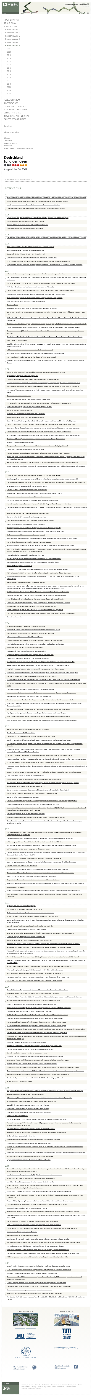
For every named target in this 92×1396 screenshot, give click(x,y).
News (31, 1385)
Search (38, 1388)
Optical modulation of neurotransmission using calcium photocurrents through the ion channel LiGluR (38, 790)
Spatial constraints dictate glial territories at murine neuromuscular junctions (30, 913)
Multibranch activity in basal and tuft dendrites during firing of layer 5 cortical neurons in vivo (35, 762)
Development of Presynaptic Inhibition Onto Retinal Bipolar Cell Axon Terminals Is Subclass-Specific (38, 1239)
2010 (9, 84)
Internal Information (11, 132)
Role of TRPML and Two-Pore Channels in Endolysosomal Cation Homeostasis (31, 876)
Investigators (11, 103)
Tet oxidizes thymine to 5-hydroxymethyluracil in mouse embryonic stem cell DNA (32, 676)
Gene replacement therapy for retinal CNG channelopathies (25, 775)
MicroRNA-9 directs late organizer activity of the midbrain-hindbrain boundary (31, 1182)
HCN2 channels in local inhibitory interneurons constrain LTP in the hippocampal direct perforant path (38, 977)
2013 (9, 74)
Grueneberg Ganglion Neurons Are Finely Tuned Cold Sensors (26, 1042)
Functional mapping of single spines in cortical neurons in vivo (26, 937)
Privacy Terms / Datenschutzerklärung (18, 148)
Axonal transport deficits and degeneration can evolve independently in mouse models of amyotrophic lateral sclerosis (43, 890)
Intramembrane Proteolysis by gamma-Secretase (22, 1232)
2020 (9, 52)
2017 (9, 62)
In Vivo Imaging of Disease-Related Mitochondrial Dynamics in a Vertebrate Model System (35, 842)
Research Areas (12, 100)
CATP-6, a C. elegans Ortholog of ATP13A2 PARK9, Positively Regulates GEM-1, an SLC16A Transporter (39, 755)
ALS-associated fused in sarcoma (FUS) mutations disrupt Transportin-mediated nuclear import (36, 1022)
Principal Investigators (69, 1385)
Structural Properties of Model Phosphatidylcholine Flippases (26, 814)
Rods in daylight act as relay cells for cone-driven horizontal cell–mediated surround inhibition (35, 644)
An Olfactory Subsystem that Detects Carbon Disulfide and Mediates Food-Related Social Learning (37, 1015)
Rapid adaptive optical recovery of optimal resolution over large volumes (29, 696)
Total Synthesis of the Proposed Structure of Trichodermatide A (26, 651)
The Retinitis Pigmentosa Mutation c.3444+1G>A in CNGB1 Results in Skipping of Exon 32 (35, 1078)
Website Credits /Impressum (10, 145)
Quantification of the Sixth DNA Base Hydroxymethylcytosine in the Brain (29, 1011)
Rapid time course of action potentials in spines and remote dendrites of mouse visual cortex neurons (38, 1074)
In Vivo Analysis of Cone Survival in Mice (19, 1081)
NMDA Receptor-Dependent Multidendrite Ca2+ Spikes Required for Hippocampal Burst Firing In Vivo (38, 709)
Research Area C (12, 36)
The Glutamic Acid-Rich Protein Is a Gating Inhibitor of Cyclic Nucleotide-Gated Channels (34, 980)
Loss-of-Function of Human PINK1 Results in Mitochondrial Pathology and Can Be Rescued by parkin (38, 1266)
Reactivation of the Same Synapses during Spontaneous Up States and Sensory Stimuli (34, 779)
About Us (37, 1385)
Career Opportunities (15, 119)
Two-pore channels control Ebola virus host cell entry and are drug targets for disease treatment (36, 595)
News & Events (11, 20)
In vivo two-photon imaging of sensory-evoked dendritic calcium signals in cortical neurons (35, 973)
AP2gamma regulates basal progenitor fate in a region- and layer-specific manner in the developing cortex (39, 1098)
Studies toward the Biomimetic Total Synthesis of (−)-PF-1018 (26, 786)
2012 (9, 78)
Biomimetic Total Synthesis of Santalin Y (19, 566)
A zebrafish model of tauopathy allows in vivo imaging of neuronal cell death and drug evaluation (36, 1132)
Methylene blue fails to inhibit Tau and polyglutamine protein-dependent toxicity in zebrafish (35, 1056)
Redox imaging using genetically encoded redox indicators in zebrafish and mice (31, 606)
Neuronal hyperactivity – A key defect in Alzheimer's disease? (26, 582)
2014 (9, 71)
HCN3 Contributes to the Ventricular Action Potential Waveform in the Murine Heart (32, 916)
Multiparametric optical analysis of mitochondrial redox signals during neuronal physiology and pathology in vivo (41, 693)
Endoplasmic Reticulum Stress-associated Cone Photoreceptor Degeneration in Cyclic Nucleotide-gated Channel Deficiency (45, 883)
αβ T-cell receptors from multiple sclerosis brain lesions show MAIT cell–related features (34, 559)
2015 (9, 68)
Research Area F (12, 45)
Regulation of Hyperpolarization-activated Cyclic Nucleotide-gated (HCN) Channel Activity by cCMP (37, 869)
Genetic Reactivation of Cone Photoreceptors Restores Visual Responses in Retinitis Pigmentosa (37, 1033)
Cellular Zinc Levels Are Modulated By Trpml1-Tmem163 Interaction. (28, 658)
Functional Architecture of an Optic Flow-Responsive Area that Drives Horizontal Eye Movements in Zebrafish (40, 700)
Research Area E (12, 42)
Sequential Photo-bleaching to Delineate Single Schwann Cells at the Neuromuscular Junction (36, 817)
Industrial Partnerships (16, 116)
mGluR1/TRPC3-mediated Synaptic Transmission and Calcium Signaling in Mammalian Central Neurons (39, 966)
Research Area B (12, 33)
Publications (10, 26)
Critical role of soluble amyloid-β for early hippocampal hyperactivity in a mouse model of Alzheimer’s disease (40, 873)
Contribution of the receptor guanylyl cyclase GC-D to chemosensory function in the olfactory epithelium (39, 1286)
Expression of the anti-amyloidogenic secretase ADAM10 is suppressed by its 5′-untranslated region (37, 1060)
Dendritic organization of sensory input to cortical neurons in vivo (27, 1053)
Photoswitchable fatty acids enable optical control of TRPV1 (25, 555)
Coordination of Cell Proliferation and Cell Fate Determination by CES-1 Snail (31, 736)
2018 (9, 58)
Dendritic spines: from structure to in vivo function (22, 865)
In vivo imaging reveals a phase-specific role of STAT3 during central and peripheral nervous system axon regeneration (43, 944)
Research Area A (12, 29)
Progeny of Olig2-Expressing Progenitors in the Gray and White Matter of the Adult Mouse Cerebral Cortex (40, 1201)
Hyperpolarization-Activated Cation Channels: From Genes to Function (28, 1160)
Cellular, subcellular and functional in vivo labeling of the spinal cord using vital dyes (33, 804)
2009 (9, 87)
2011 (9, 81)
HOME (4, 13)
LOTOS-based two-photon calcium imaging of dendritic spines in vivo (28, 849)
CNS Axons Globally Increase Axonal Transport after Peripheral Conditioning (30, 689)
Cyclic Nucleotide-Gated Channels (17, 1116)
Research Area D (12, 39)
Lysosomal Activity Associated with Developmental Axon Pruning (27, 1208)
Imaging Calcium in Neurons (15, 887)
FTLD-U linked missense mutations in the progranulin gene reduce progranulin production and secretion (39, 1269)
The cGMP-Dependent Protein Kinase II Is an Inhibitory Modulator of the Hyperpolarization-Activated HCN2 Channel (43, 957)
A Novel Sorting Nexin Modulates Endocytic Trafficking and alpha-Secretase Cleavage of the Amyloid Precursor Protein (43, 1242)
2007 (9, 94)
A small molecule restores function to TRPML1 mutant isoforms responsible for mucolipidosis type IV (38, 665)
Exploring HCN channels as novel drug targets (21, 906)
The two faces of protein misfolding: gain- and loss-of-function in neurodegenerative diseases (35, 1246)
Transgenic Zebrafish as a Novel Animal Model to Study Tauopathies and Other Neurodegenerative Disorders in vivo (43, 1067)
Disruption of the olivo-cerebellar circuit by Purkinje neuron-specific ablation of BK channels (35, 1018)
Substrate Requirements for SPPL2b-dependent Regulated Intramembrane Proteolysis (33, 1139)
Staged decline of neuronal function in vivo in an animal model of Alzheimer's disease (33, 880)
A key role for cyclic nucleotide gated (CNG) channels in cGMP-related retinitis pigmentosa (35, 970)
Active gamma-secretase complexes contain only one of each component (29, 1290)
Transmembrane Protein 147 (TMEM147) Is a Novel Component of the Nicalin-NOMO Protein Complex (39, 1008)
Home (7, 179)
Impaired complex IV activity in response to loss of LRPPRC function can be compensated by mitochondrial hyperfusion (44, 772)
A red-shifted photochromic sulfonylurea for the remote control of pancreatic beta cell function (35, 599)
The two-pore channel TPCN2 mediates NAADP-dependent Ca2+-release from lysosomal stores (36, 1119)
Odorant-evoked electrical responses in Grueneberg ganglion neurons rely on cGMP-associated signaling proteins (42, 800)
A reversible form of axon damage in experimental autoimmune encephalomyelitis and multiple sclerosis (39, 947)
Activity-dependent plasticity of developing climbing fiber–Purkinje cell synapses (31, 1101)
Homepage (24, 1385)
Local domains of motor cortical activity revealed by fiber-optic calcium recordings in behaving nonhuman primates (42, 720)
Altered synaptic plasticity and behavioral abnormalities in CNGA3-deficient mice (31, 1004)
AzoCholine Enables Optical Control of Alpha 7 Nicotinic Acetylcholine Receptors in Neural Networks (38, 592)
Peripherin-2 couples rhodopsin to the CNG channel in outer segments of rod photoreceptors (35, 669)
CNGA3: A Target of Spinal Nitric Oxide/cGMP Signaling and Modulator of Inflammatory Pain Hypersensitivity (40, 933)
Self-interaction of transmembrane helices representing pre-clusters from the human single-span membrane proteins (43, 783)
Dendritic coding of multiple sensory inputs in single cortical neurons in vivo (30, 926)
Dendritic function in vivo (14, 617)
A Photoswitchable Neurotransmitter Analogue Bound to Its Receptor (28, 729)
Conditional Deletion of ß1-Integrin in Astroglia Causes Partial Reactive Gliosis (31, 1129)
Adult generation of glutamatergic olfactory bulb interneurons (25, 1094)
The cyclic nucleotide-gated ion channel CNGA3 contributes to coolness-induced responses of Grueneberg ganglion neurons (45, 1071)
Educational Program (15, 109)
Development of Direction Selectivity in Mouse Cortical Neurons (26, 929)
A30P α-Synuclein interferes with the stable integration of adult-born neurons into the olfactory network (38, 716)
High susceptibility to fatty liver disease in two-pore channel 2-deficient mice (30, 655)
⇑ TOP (6, 1383)
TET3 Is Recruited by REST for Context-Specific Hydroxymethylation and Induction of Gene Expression (39, 573)
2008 (9, 90)
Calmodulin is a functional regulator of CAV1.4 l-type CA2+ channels (28, 1105)
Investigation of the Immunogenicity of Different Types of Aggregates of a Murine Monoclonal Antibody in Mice (40, 662)
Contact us (8, 141)
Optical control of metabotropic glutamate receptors (23, 797)
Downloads (8, 126)
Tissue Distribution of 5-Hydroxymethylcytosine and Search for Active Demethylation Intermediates (37, 990)
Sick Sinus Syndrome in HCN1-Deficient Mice (21, 733)
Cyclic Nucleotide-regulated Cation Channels (21, 1136)
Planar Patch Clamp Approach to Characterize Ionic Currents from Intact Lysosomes (33, 993)
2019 (9, 55)
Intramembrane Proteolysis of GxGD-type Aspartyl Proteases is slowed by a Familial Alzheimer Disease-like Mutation (43, 1211)
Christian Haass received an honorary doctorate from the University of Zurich (30, 1049)
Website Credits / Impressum (55, 1387)
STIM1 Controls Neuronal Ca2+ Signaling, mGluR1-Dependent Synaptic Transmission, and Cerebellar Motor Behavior (43, 680)
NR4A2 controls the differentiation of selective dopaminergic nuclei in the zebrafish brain (34, 1225)
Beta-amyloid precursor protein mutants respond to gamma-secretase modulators (32, 1063)
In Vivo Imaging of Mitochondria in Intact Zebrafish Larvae (25, 637)
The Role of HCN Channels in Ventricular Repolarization (24, 909)
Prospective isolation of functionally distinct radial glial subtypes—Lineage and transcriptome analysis (38, 1250)
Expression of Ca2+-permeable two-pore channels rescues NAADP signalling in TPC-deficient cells (37, 569)
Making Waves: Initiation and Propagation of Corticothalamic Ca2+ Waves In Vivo (32, 793)
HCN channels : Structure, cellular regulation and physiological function (29, 1143)
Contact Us (41, 1387)
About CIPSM (10, 23)
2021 (9, 49)
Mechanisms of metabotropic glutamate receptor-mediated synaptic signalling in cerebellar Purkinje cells (39, 1191)
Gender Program (12, 113)
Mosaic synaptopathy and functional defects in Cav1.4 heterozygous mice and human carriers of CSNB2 (39, 740)
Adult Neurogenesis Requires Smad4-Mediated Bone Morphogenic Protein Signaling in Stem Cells (37, 1257)
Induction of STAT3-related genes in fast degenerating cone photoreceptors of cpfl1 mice (34, 1046)
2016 (9, 65)
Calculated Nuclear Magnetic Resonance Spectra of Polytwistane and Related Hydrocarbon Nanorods (38, 602)
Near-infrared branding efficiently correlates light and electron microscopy (29, 940)
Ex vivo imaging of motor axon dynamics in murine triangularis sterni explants (31, 1178)
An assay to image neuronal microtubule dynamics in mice (25, 647)
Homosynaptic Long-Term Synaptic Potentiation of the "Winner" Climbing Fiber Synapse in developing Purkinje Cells (43, 1253)
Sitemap (7, 138)
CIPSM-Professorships (15, 106)
